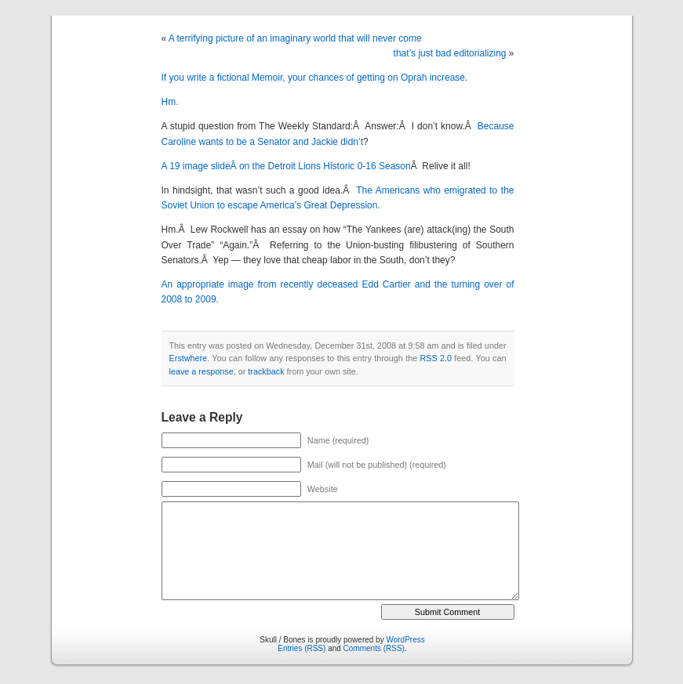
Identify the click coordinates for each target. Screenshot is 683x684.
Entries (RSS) (301, 648)
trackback (266, 371)
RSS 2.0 (436, 358)
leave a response (201, 371)
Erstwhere (188, 358)
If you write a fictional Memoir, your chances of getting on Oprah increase (314, 77)
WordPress (405, 639)
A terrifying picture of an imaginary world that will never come (295, 38)
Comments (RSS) (374, 648)
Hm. (170, 101)
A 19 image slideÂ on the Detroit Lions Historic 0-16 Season (286, 166)
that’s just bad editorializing (450, 53)
